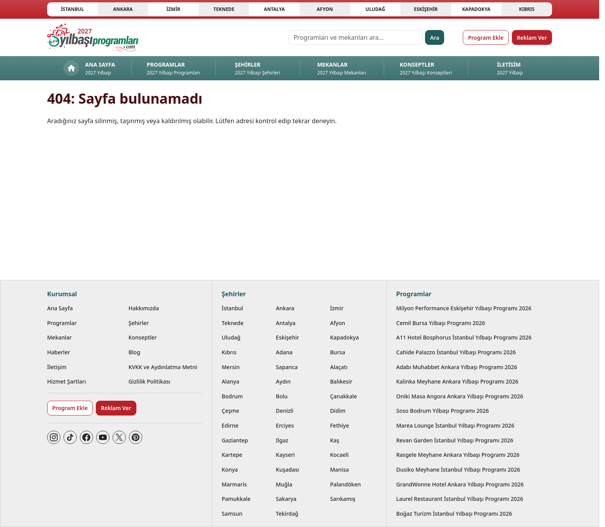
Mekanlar (59, 337)
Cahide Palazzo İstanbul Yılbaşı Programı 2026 (456, 352)
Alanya (230, 381)
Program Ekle (485, 37)
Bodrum (232, 396)
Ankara (123, 9)
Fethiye (339, 425)
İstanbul (72, 9)
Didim (338, 410)
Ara (434, 37)
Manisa (339, 469)
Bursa (337, 352)
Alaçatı (338, 367)
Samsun (232, 513)
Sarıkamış (342, 498)
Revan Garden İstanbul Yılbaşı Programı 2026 (454, 440)
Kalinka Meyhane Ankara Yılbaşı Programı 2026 (457, 381)
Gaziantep (235, 440)
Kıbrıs (526, 9)
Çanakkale (343, 396)
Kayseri (285, 454)
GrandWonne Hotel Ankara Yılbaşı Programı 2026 (460, 484)
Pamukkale (236, 498)
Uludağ (375, 9)
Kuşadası (287, 469)
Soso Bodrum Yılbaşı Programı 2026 (442, 410)
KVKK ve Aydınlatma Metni (163, 367)
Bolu (282, 396)
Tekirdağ (287, 513)
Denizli (284, 410)
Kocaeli (339, 454)
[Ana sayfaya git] (92, 37)
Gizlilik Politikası (149, 381)
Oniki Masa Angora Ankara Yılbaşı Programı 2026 (459, 396)
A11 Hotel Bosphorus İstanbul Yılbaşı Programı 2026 (464, 337)
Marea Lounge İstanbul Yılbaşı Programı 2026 (455, 425)
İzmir (173, 9)
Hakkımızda (144, 308)
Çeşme (230, 410)
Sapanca (287, 367)
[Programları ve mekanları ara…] (355, 37)
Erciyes (285, 425)
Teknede (224, 9)
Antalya (274, 9)
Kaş (334, 440)
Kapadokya (476, 9)
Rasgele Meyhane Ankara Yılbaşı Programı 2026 (458, 454)
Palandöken (345, 484)
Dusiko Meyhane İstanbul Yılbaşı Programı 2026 (458, 469)
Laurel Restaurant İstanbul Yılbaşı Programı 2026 (459, 498)
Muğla (284, 484)
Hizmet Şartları (66, 381)
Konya (230, 469)
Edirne (230, 425)
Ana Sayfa (60, 308)
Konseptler (143, 337)
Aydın (283, 381)
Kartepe (232, 454)
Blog (134, 352)
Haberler (58, 352)
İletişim (57, 367)
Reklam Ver (532, 37)
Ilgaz (282, 440)
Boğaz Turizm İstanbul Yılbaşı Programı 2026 (454, 513)
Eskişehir (425, 9)
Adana (284, 352)
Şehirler (139, 323)
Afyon (325, 9)
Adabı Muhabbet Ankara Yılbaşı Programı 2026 (456, 367)
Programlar (62, 323)
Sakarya (286, 498)
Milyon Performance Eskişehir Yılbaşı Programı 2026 (463, 308)
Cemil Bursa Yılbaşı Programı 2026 (440, 323)
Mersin (231, 367)
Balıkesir (341, 381)
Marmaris (234, 484)
